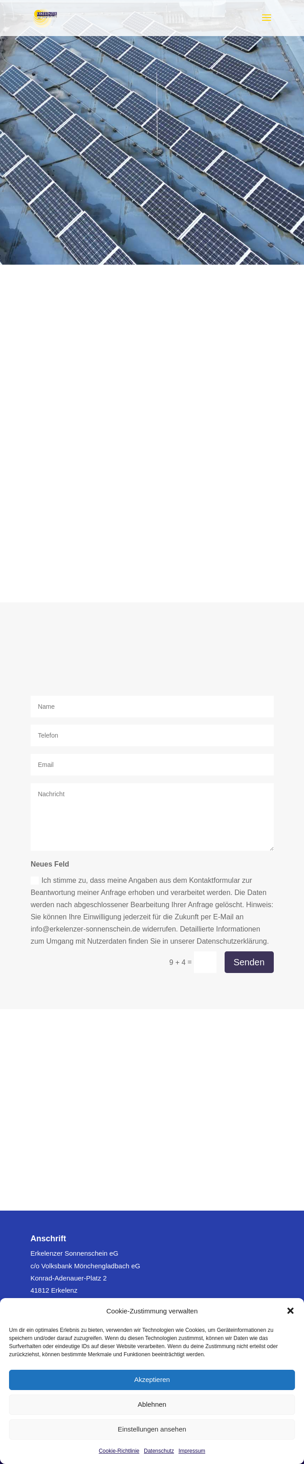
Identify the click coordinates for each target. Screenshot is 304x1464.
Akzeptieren (152, 1379)
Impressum (192, 1451)
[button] (290, 1310)
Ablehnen (152, 1404)
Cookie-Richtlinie (119, 1451)
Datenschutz (159, 1451)
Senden (249, 962)
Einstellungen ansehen (152, 1429)
